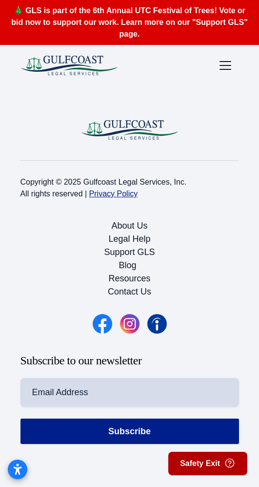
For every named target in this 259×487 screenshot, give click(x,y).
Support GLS (129, 252)
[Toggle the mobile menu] (225, 65)
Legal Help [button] (129, 239)
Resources (129, 278)
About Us (129, 226)
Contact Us (129, 291)
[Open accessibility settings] (17, 469)
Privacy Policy (113, 194)
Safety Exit (208, 463)
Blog (128, 265)
